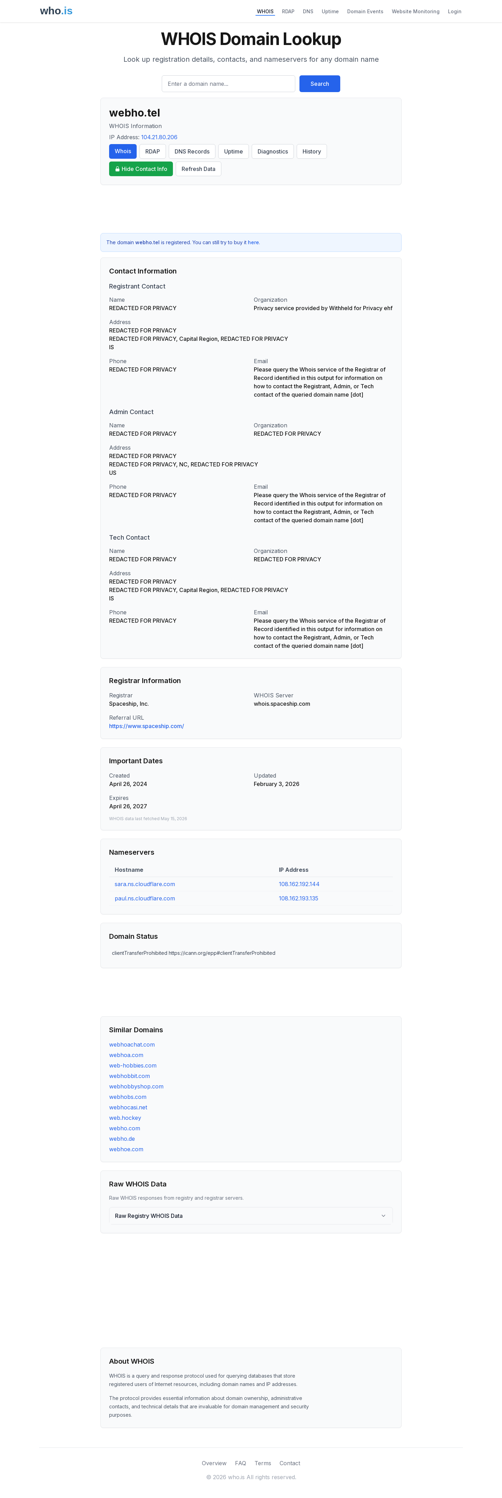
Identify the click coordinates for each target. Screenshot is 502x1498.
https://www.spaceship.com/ (146, 725)
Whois (123, 151)
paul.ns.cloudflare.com (145, 898)
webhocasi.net (128, 1107)
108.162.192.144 (299, 884)
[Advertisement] (251, 209)
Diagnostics (273, 151)
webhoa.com (126, 1054)
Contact (290, 1463)
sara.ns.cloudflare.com (145, 884)
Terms (262, 1463)
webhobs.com (127, 1096)
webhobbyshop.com (136, 1086)
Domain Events (365, 11)
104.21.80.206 (159, 137)
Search (320, 83)
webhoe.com (126, 1149)
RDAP (288, 11)
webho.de (122, 1138)
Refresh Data (198, 168)
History (312, 151)
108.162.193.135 (298, 898)
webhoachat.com (132, 1044)
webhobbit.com (129, 1075)
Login (455, 11)
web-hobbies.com (133, 1065)
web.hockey (125, 1117)
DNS (308, 11)
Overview (214, 1463)
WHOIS (265, 11)
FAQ (240, 1463)
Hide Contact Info (141, 168)
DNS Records (192, 151)
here (253, 242)
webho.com (124, 1128)
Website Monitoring (416, 11)
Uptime (330, 11)
